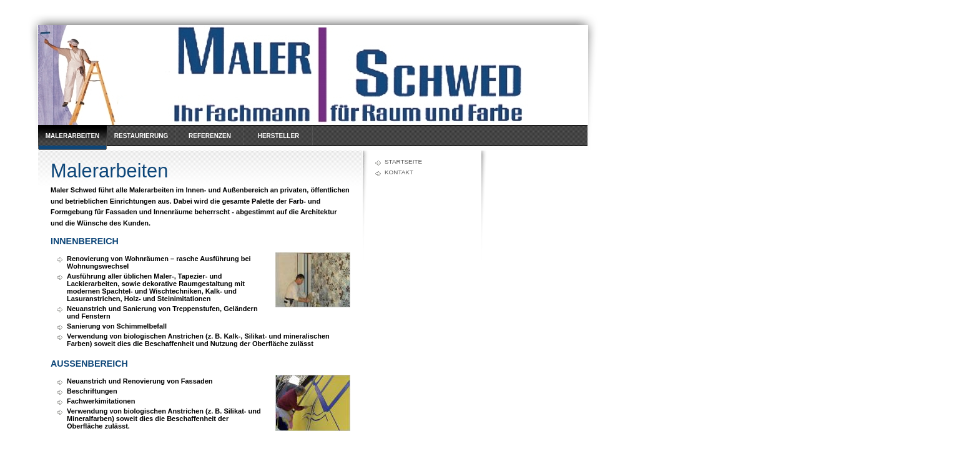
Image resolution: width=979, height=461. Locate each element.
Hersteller (279, 135)
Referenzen (210, 135)
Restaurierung (141, 135)
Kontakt (399, 172)
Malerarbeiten (73, 135)
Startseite (403, 161)
